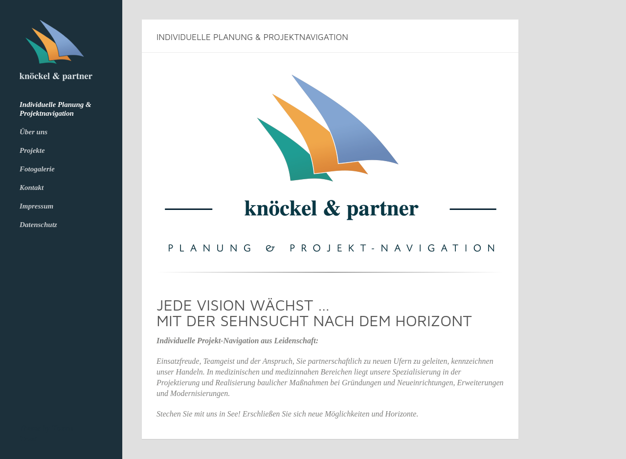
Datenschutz (38, 225)
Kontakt (32, 187)
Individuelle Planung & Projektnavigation (55, 109)
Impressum (36, 206)
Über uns (33, 132)
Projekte (32, 150)
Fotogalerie (37, 169)
